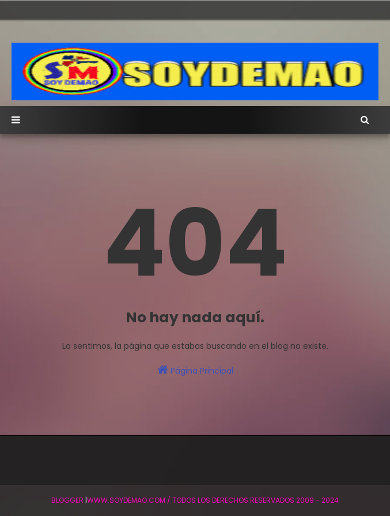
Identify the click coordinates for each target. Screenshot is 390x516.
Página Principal (195, 370)
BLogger (67, 500)
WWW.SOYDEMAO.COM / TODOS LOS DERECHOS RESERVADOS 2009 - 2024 (213, 500)
